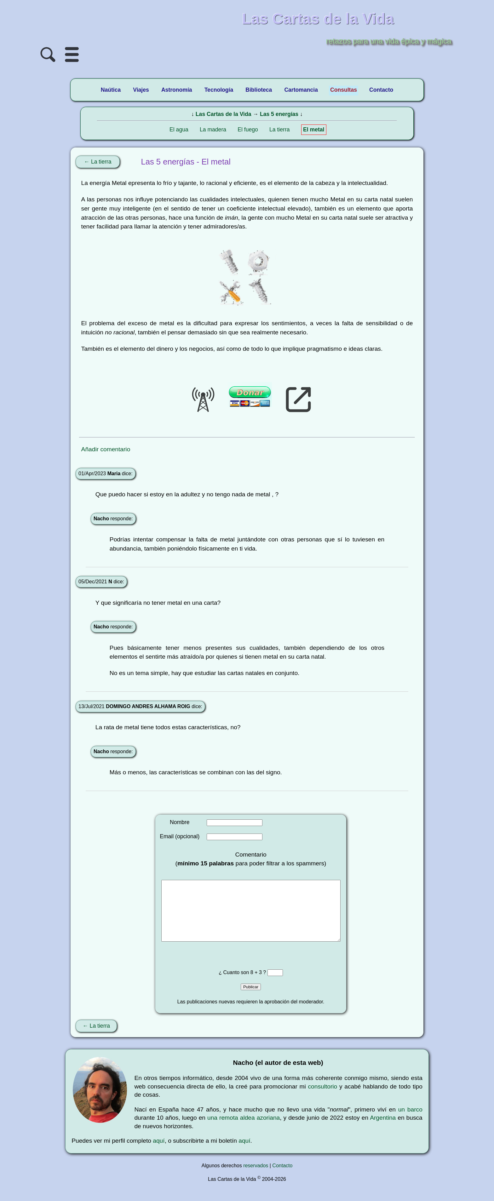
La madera (213, 129)
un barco (410, 1122)
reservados (255, 1178)
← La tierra (97, 162)
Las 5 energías (279, 114)
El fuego (248, 129)
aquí (158, 1153)
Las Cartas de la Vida (223, 114)
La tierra (279, 129)
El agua (178, 129)
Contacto (282, 1178)
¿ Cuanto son (234, 985)
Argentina (383, 1130)
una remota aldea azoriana (243, 1130)
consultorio (322, 1099)
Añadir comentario (105, 449)
